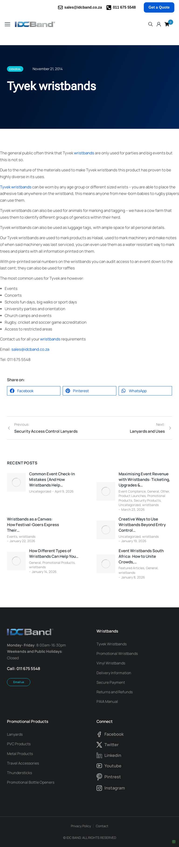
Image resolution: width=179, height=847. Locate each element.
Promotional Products (58, 562)
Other (165, 491)
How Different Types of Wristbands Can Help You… (54, 553)
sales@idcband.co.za (83, 7)
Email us (18, 682)
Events (12, 536)
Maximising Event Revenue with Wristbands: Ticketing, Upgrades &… (144, 479)
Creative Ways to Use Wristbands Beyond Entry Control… (142, 524)
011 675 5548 (124, 7)
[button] (33, 390)
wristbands (84, 153)
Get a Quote (159, 7)
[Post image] (16, 482)
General (153, 491)
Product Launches (132, 495)
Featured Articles (131, 568)
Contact (102, 826)
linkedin (112, 755)
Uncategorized (40, 491)
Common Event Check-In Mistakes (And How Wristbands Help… (52, 479)
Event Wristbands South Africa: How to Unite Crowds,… (141, 556)
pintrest (112, 776)
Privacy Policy (81, 826)
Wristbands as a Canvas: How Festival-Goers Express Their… (33, 524)
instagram (114, 788)
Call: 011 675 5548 (23, 668)
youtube (112, 766)
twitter (111, 744)
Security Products (147, 500)
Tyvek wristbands (15, 187)
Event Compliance (132, 491)
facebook (114, 734)
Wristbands (107, 631)
